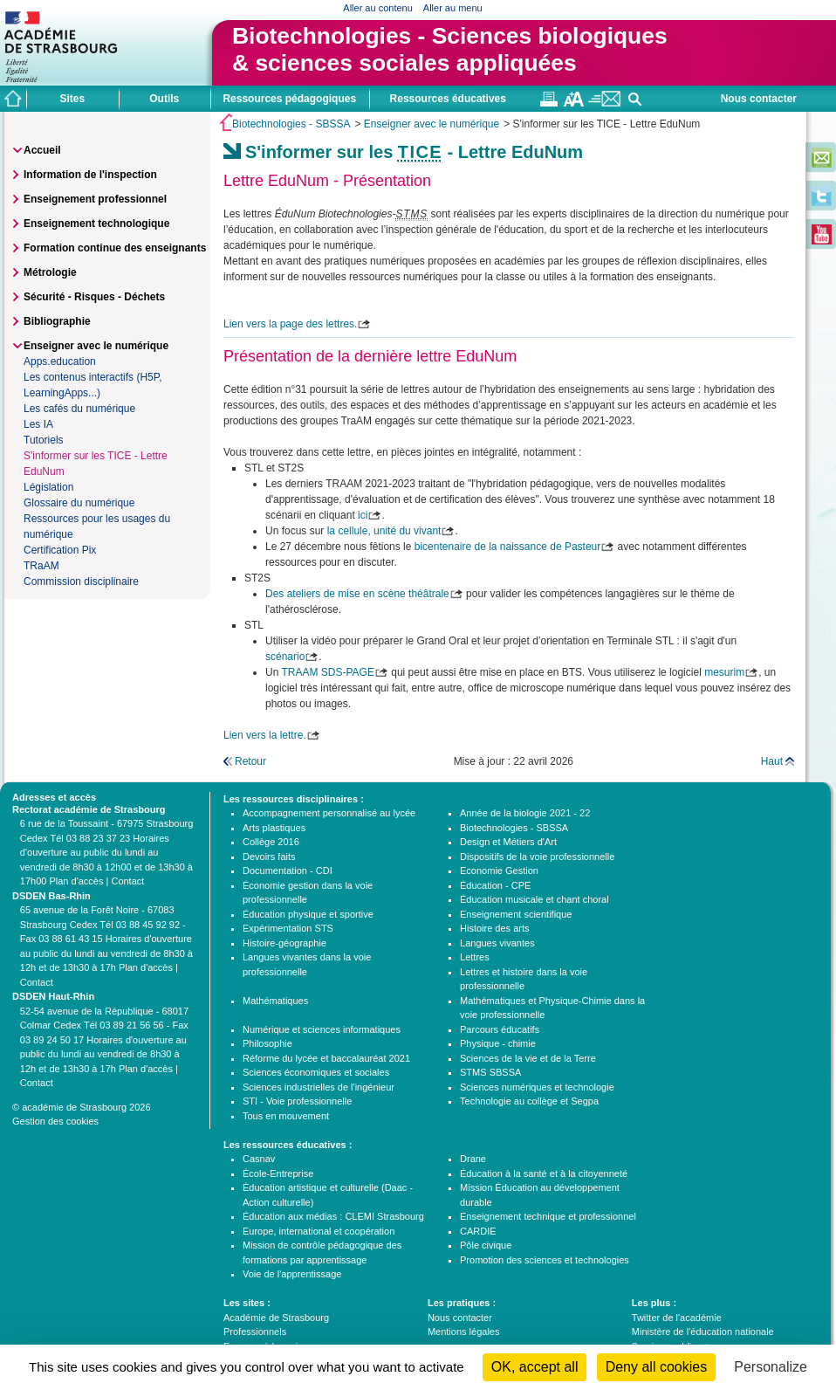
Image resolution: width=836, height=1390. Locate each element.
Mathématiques (275, 1000)
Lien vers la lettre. (264, 735)
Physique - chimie (498, 1043)
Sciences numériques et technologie (537, 1087)
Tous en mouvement (286, 1116)
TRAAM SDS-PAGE (327, 672)
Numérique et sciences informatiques (322, 1029)
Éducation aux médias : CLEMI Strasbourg (333, 1216)
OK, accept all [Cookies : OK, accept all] (535, 1366)
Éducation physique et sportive (308, 914)
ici (362, 515)
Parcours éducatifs (499, 1029)
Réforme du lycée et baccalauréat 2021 (326, 1058)
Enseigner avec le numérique (431, 124)
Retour (250, 761)
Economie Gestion (499, 870)
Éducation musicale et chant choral (534, 899)
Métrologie (50, 272)
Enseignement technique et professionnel (548, 1216)
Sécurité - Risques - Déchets (94, 297)
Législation (48, 487)
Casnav (259, 1158)
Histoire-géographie (284, 943)
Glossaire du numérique (79, 503)
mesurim (724, 672)
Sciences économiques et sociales (316, 1072)
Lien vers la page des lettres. (290, 324)
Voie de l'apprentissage (292, 1274)
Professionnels (254, 1331)
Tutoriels (44, 440)
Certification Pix (60, 550)
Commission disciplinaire (81, 581)
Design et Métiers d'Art (508, 841)
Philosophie (267, 1043)
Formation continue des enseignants (115, 248)
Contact (127, 881)
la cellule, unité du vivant (384, 531)
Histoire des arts (494, 928)
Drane (473, 1158)
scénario (285, 656)
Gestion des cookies (55, 1121)
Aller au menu (453, 8)
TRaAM (41, 566)
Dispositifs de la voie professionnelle (537, 856)
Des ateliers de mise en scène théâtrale (357, 594)
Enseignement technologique (96, 223)
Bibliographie (57, 321)
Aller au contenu (378, 8)
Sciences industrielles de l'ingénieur (318, 1087)
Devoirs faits (269, 856)
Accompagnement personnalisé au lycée (329, 813)
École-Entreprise (278, 1173)
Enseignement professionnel (95, 199)
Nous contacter (759, 99)
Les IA (38, 424)
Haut (772, 761)
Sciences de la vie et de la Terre (528, 1058)
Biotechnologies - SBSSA (291, 124)
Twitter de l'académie (677, 1317)
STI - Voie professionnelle (297, 1101)
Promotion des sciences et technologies (544, 1260)
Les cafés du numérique (79, 409)
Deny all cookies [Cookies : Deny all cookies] (657, 1366)
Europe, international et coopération (318, 1231)
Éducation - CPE (495, 885)
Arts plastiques (274, 827)
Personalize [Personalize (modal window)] (770, 1366)
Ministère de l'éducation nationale (703, 1331)
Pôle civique (485, 1245)
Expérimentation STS (288, 928)
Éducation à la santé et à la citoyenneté (543, 1173)
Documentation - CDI (287, 870)
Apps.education (60, 361)
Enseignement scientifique (516, 914)
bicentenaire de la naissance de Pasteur (507, 546)
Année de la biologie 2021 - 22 (525, 813)
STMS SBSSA (490, 1072)
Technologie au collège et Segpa (529, 1101)
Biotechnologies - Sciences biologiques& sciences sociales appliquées (450, 49)
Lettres (475, 957)
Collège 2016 (271, 841)
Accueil (42, 150)
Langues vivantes (497, 943)
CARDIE (478, 1231)
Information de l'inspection (90, 175)
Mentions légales (464, 1331)
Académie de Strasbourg (276, 1317)
